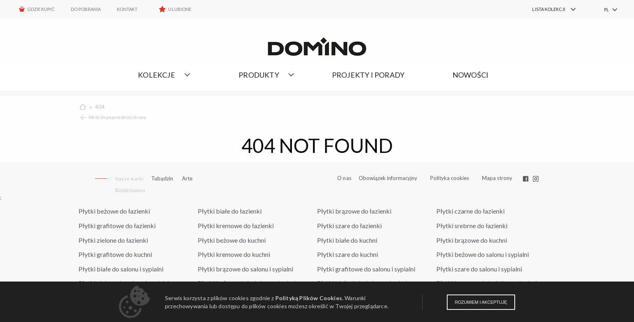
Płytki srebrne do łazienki (471, 225)
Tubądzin (162, 178)
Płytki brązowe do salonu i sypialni (245, 269)
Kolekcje (156, 75)
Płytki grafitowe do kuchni (115, 254)
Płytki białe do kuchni (347, 240)
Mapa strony (497, 178)
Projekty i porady (368, 75)
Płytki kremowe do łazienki (236, 225)
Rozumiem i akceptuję (481, 302)
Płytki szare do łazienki (349, 225)
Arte (187, 178)
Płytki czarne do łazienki (470, 211)
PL (606, 9)
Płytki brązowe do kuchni (471, 240)
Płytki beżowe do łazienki (114, 211)
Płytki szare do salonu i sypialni (479, 269)
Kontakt (127, 9)
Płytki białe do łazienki (230, 211)
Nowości (470, 75)
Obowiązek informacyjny (388, 178)
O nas (344, 178)
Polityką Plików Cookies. (309, 297)
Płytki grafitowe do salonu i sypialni (366, 269)
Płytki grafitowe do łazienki (117, 225)
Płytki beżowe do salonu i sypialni (482, 254)
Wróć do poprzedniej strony (117, 117)
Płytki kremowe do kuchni (234, 254)
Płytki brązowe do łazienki (354, 211)
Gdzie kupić (41, 9)
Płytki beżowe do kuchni (232, 240)
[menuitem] (549, 9)
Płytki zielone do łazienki (113, 240)
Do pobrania (86, 9)
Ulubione (179, 9)
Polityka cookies (449, 178)
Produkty (259, 75)
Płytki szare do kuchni (347, 254)
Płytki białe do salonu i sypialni (120, 269)
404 (100, 107)
